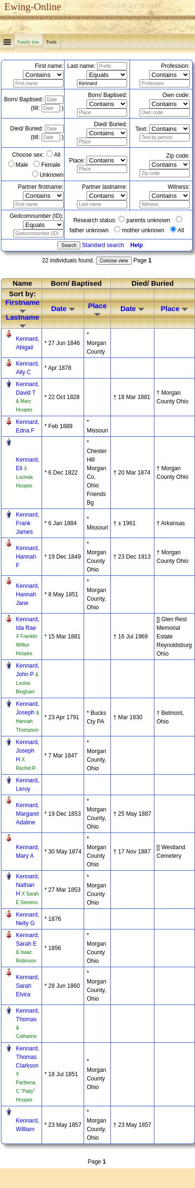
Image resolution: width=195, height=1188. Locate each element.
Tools (52, 41)
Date (63, 308)
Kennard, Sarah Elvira (27, 986)
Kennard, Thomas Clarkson (27, 1057)
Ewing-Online (32, 6)
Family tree (28, 41)
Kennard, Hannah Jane (27, 594)
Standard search (103, 245)
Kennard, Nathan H (27, 885)
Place (97, 309)
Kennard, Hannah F (27, 557)
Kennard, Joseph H (27, 751)
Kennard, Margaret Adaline (27, 814)
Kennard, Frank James (27, 523)
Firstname (22, 305)
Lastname (22, 320)
